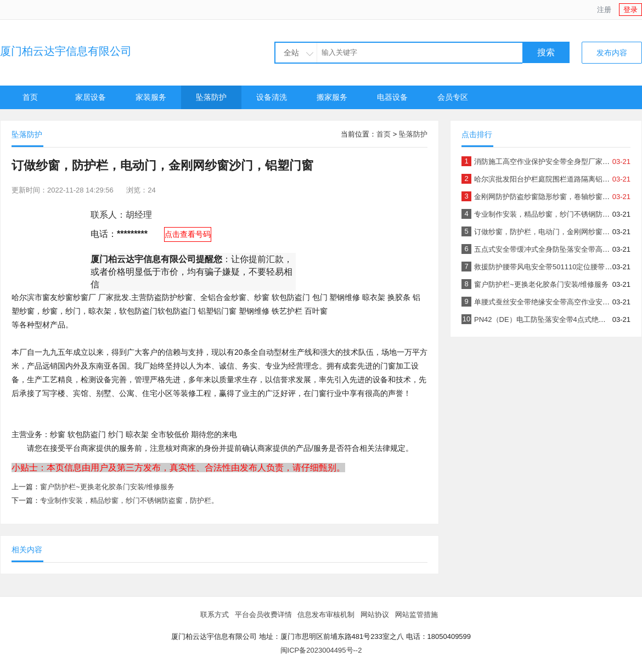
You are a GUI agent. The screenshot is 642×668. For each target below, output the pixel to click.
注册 (604, 9)
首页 (30, 97)
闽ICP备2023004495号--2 (321, 650)
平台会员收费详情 (263, 614)
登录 (630, 9)
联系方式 (214, 614)
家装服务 (151, 97)
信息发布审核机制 (325, 614)
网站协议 (375, 614)
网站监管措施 (416, 614)
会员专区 (452, 97)
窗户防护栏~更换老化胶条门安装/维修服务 (107, 487)
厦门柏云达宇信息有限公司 (66, 51)
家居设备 (90, 97)
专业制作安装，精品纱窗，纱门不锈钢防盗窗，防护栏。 (129, 500)
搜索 (546, 52)
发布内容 (611, 52)
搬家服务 (332, 97)
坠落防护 (211, 97)
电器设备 (392, 97)
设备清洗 (271, 97)
